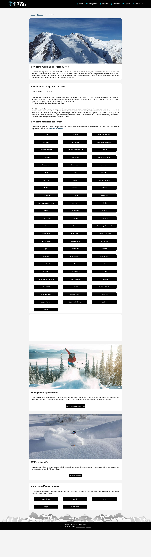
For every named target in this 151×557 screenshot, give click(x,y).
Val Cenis (75, 230)
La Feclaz (46, 169)
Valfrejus (104, 230)
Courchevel (46, 291)
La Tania (104, 291)
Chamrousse (75, 192)
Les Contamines (46, 184)
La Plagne (75, 291)
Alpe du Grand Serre (104, 260)
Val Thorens (46, 314)
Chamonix (75, 245)
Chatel (75, 199)
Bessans (46, 283)
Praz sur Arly (46, 192)
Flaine (75, 207)
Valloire (46, 237)
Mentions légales (70, 551)
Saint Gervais (46, 260)
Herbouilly (104, 321)
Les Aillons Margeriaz (104, 169)
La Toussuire (46, 222)
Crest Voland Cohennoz (75, 177)
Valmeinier (75, 237)
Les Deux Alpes (46, 245)
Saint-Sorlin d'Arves (75, 329)
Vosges (46, 533)
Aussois (104, 275)
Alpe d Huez (75, 260)
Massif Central (75, 533)
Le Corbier (75, 222)
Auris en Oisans (46, 268)
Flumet (104, 177)
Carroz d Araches (104, 207)
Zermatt (46, 336)
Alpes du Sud (46, 526)
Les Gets (104, 199)
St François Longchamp (46, 230)
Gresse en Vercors (75, 321)
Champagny (104, 283)
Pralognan (104, 306)
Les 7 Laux (104, 192)
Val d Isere (75, 275)
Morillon (46, 215)
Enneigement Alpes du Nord (75, 433)
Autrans (75, 314)
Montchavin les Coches (46, 306)
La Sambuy (75, 169)
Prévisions (40, 15)
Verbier (104, 329)
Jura (104, 526)
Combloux (104, 245)
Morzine (46, 207)
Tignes (46, 275)
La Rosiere (104, 268)
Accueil (33, 15)
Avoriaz (46, 199)
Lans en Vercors (46, 329)
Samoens (75, 215)
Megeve (75, 253)
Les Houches (46, 253)
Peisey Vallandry (75, 306)
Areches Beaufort (46, 177)
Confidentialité (81, 551)
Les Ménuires (75, 298)
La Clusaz (75, 161)
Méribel (104, 298)
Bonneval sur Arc (75, 283)
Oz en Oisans (75, 268)
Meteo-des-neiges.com (83, 554)
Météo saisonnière (75, 502)
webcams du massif (56, 156)
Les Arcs (46, 298)
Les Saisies (75, 184)
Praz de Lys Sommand (104, 253)
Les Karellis (104, 222)
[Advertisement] (75, 94)
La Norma (104, 215)
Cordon (46, 161)
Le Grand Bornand (104, 161)
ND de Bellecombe (104, 184)
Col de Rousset (104, 314)
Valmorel (104, 237)
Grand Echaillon (46, 321)
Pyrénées (75, 526)
